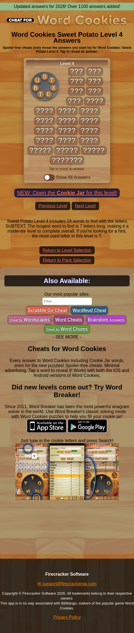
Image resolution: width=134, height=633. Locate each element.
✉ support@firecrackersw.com (66, 583)
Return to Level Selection (67, 250)
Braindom (106, 319)
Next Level (85, 206)
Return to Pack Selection (67, 260)
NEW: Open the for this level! (67, 193)
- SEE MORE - (67, 337)
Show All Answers (67, 177)
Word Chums (67, 329)
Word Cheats (68, 319)
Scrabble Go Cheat (47, 310)
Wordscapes (30, 319)
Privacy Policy (67, 617)
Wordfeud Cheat (89, 310)
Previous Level (53, 206)
